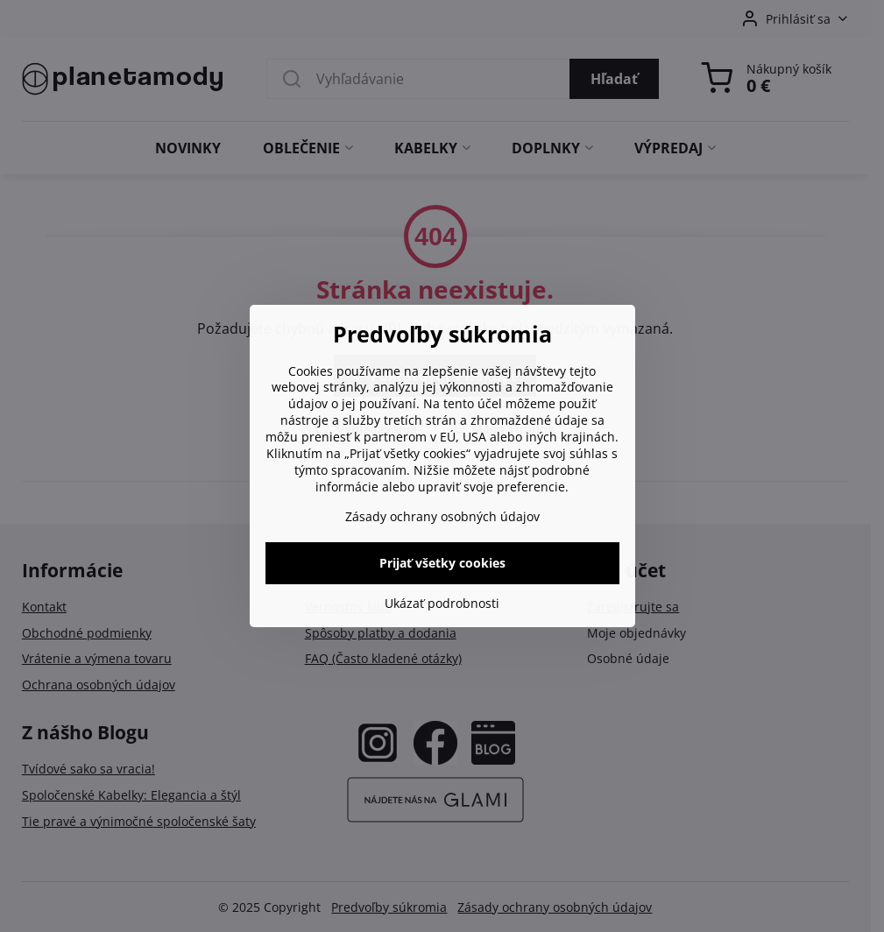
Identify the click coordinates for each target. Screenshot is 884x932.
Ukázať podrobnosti (442, 603)
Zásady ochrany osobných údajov (442, 516)
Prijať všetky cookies (442, 562)
